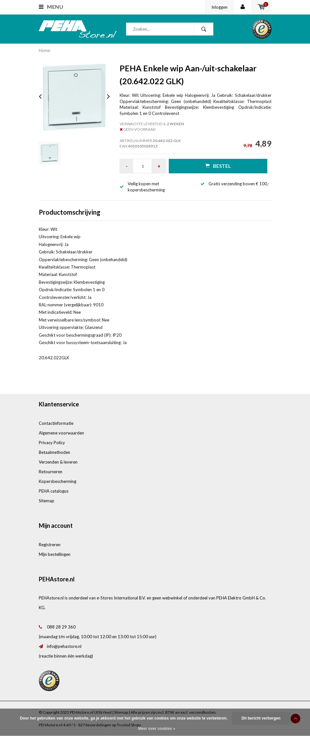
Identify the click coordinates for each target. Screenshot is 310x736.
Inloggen (219, 7)
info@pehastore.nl (64, 646)
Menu (51, 7)
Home (44, 50)
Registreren (49, 544)
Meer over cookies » (156, 728)
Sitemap (46, 500)
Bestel (218, 166)
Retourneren (50, 471)
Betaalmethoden (54, 452)
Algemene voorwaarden (61, 432)
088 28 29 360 (61, 626)
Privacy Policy (52, 442)
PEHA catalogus (54, 491)
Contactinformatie (56, 423)
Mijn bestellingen (54, 554)
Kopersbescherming (57, 481)
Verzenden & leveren (58, 462)
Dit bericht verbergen (261, 718)
